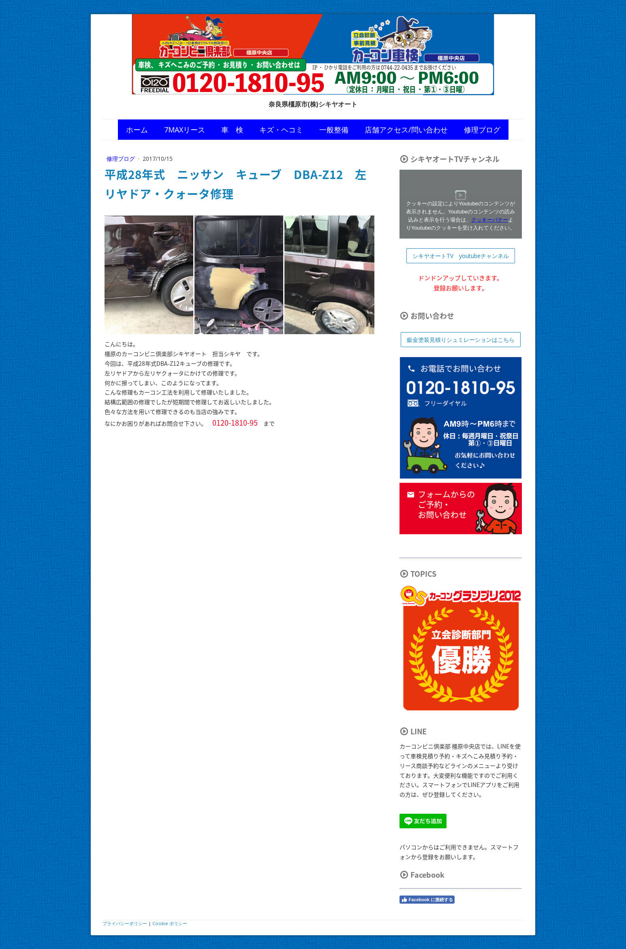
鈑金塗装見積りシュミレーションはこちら (461, 339)
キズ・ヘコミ (281, 129)
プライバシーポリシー (125, 923)
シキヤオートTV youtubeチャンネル (460, 256)
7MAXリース (184, 129)
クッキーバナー (489, 220)
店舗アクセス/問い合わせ (406, 129)
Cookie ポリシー (169, 923)
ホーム (137, 129)
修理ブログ (482, 129)
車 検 (232, 129)
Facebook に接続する (427, 899)
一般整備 (333, 129)
